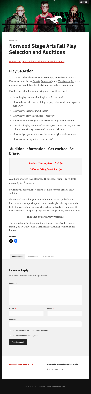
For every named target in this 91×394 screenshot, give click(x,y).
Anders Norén (59, 387)
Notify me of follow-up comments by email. (30, 331)
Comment (13, 284)
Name (12, 309)
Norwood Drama (38, 387)
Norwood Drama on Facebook (21, 365)
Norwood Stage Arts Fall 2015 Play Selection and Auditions (38, 61)
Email (50, 309)
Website (12, 320)
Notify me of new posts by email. (26, 336)
